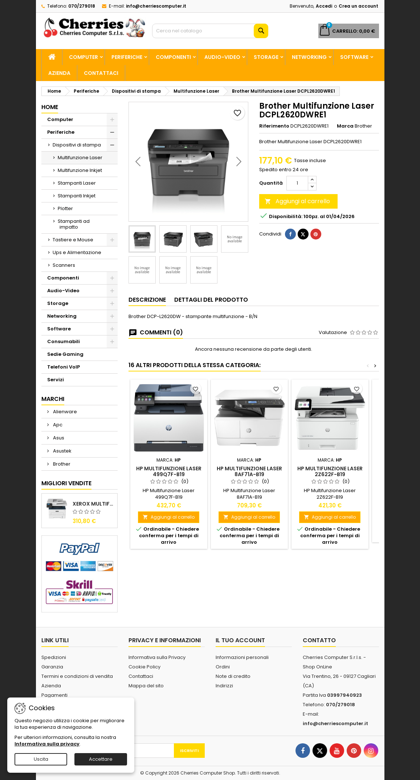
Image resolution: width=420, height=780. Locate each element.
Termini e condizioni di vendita (77, 676)
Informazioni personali (242, 657)
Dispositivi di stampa (77, 144)
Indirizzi (224, 685)
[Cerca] (210, 31)
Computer (83, 57)
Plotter (65, 208)
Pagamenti (54, 695)
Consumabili (63, 341)
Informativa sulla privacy (47, 743)
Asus (58, 437)
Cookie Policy (144, 666)
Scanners (64, 265)
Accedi (324, 6)
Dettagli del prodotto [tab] (211, 299)
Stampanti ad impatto (74, 224)
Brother (61, 464)
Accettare (101, 759)
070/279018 (81, 6)
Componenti (173, 57)
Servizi (55, 379)
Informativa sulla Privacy (157, 657)
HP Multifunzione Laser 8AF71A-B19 (249, 471)
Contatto (319, 640)
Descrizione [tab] (147, 299)
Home (49, 107)
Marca (345, 126)
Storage (266, 57)
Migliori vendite (66, 483)
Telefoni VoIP (63, 366)
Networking (309, 57)
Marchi (52, 399)
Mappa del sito (146, 685)
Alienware (64, 411)
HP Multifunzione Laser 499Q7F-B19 (168, 471)
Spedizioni (53, 657)
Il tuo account (240, 640)
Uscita (41, 759)
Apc (57, 424)
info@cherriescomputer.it (156, 6)
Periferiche (126, 57)
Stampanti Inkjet (76, 195)
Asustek (62, 450)
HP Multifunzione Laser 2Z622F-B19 (330, 471)
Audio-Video (222, 57)
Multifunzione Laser (80, 157)
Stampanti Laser (77, 183)
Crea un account (358, 6)
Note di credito (233, 676)
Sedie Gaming (65, 354)
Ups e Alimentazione (77, 252)
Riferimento (274, 126)
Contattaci (101, 73)
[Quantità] (297, 183)
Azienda (59, 73)
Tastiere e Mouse (73, 239)
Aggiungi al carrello (297, 201)
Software (354, 57)
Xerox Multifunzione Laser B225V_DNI (93, 504)
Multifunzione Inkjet (80, 170)
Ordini (223, 666)
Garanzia (52, 666)
